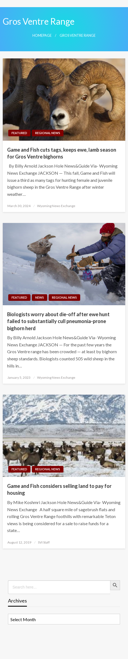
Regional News (47, 133)
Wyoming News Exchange (56, 206)
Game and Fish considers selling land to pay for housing (59, 489)
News (39, 297)
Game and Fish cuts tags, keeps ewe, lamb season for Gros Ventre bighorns (61, 153)
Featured (19, 133)
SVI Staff (44, 542)
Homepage (42, 35)
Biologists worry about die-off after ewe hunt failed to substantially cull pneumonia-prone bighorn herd (58, 321)
